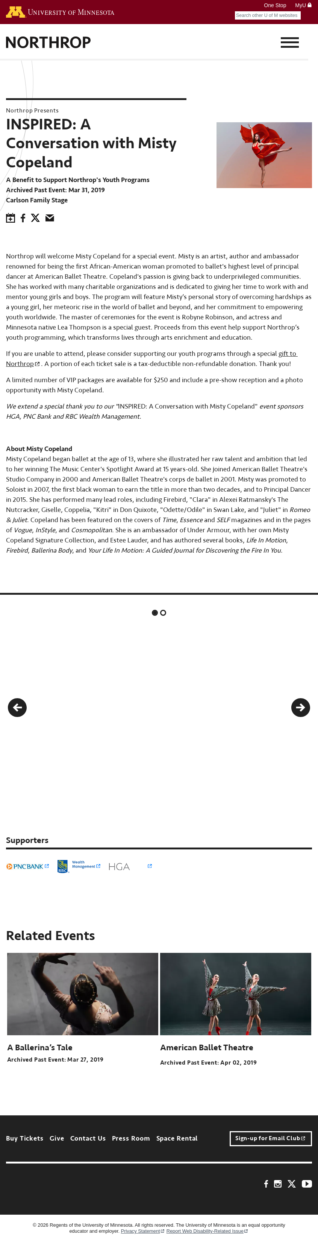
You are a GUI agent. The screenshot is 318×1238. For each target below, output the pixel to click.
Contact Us (88, 1138)
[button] (17, 707)
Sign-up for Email (270, 1138)
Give (57, 1138)
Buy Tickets (25, 1138)
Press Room (131, 1138)
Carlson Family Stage (37, 200)
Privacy (143, 1231)
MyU (303, 5)
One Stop (275, 5)
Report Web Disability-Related (208, 1231)
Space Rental (177, 1138)
